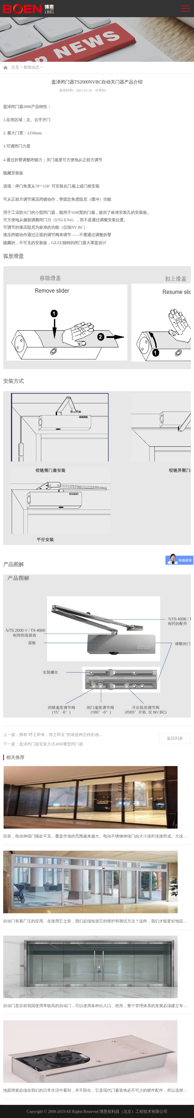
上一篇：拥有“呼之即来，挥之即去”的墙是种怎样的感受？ (55, 735)
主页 (15, 67)
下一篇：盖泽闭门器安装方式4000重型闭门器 (43, 744)
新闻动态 (31, 67)
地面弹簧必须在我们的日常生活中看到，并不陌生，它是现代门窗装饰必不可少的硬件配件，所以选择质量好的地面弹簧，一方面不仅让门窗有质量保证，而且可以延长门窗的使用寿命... (97, 1090)
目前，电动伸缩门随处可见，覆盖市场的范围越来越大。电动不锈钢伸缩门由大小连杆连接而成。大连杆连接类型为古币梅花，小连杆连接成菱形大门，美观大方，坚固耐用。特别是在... (97, 836)
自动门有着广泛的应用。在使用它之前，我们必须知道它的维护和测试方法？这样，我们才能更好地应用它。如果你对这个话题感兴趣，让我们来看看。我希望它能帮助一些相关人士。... (97, 921)
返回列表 (175, 738)
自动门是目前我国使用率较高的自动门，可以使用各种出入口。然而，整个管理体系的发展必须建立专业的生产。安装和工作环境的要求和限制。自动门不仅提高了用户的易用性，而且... (97, 1005)
